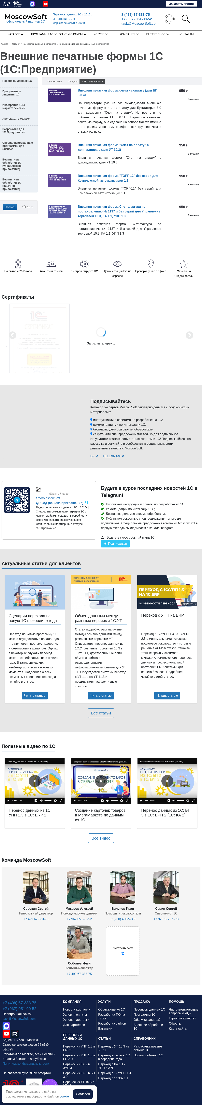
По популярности (92, 81)
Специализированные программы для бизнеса (17, 146)
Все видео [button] (101, 838)
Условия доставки (76, 1019)
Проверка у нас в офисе (150, 271)
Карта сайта (177, 1028)
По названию (55, 81)
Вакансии (105, 1028)
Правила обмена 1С (148, 1055)
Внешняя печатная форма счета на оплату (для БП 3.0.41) (117, 93)
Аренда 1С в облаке (16, 118)
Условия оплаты (75, 1014)
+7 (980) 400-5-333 (122, 919)
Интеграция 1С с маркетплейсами (13, 106)
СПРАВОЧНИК (145, 1038)
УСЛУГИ (104, 1001)
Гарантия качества (182, 1018)
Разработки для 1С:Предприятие (13, 130)
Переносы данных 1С (72, 14)
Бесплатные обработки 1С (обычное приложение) (11, 184)
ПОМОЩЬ (176, 1001)
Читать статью (34, 695)
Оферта (174, 1023)
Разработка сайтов (112, 1023)
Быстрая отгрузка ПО (84, 271)
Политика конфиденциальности (26, 1063)
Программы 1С (144, 1014)
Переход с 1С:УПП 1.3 (114, 1073)
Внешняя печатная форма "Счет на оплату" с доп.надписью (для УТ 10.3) (113, 147)
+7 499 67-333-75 (36, 919)
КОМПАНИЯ (72, 1001)
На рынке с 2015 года (18, 271)
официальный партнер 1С (26, 21)
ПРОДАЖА (142, 1001)
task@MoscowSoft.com (139, 23)
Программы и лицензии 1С (11, 93)
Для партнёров (74, 1025)
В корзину (193, 99)
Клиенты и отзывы (51, 271)
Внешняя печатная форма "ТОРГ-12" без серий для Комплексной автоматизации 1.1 (118, 178)
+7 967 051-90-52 (79, 919)
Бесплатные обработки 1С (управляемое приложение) (12, 164)
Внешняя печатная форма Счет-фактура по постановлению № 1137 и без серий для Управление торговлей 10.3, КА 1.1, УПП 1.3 (119, 211)
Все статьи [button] (101, 713)
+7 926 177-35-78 (166, 919)
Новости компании (76, 1009)
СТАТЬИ (104, 1038)
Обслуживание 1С (111, 1009)
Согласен (83, 1094)
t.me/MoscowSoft (48, 498)
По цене (72, 81)
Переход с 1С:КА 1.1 (113, 1078)
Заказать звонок (182, 4)
